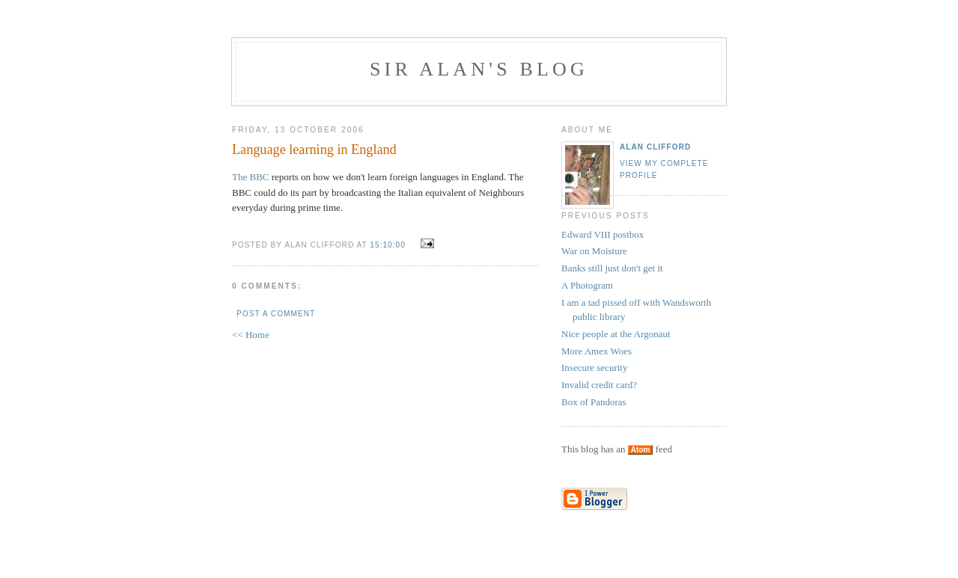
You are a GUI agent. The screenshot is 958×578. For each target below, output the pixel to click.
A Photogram (587, 285)
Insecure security (594, 367)
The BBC (250, 176)
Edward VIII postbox (602, 234)
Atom (640, 450)
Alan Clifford (655, 147)
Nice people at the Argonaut (616, 333)
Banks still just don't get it (612, 268)
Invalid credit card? (599, 384)
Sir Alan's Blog (479, 69)
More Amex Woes (596, 351)
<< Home (250, 334)
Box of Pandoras (593, 402)
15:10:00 (388, 245)
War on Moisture (594, 250)
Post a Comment (276, 314)
